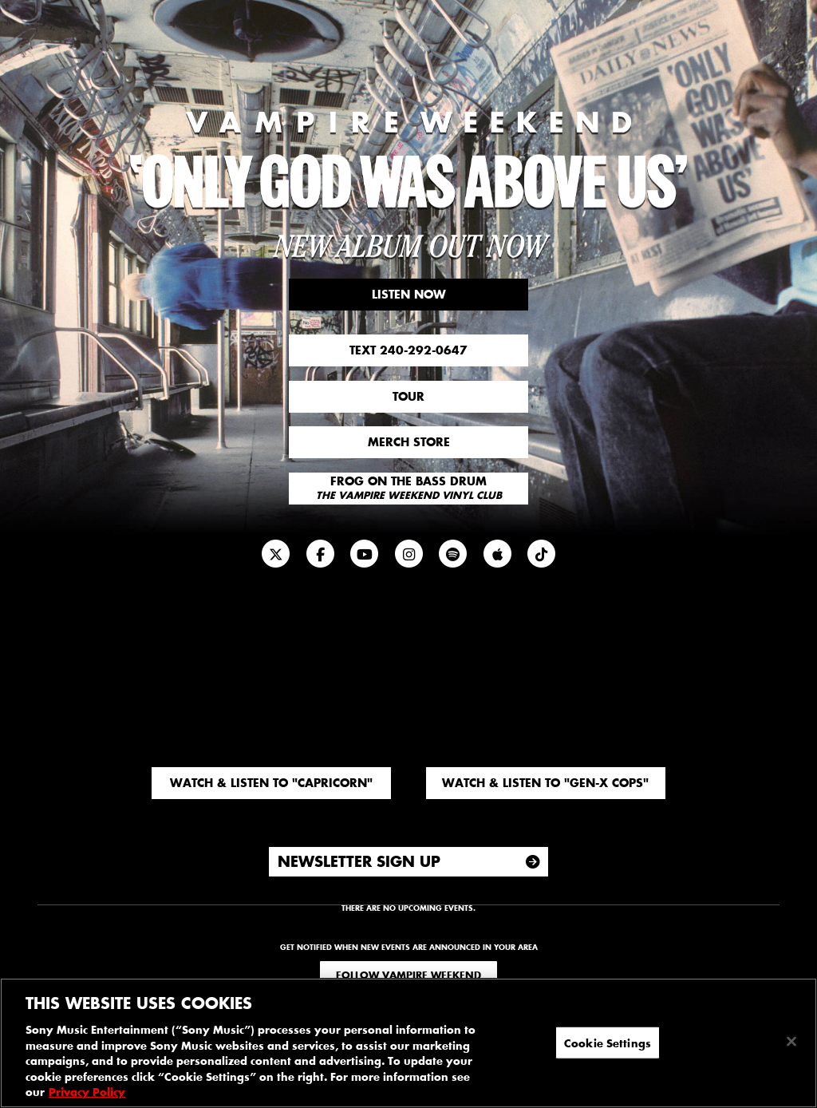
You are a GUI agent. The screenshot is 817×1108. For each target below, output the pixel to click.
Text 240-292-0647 (408, 350)
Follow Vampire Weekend (408, 975)
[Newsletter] (541, 554)
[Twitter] (276, 554)
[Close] (791, 1041)
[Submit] (533, 862)
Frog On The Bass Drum (408, 487)
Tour (408, 396)
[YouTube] (364, 554)
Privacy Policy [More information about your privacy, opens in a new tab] (87, 1091)
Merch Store (409, 441)
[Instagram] (408, 554)
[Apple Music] (497, 554)
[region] (408, 1043)
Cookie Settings (607, 1042)
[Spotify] (453, 554)
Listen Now (409, 294)
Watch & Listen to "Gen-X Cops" (545, 782)
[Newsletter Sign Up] (408, 862)
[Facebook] (319, 554)
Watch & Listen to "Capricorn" (271, 782)
